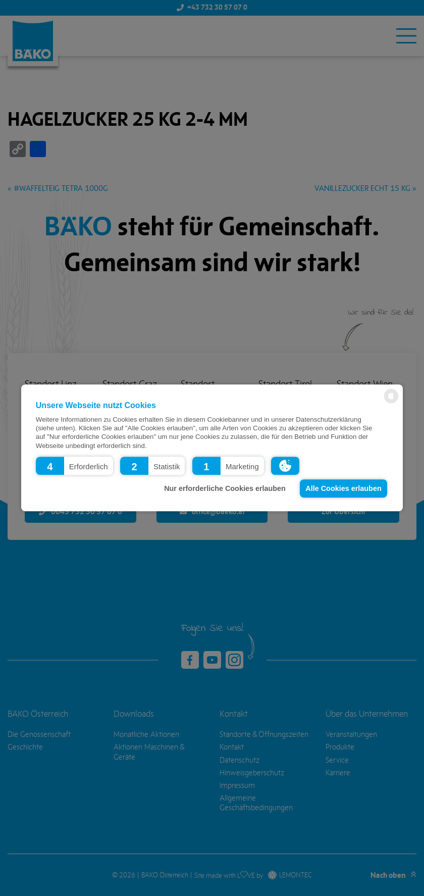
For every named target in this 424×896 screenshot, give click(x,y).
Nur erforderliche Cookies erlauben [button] (225, 488)
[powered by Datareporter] (391, 403)
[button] (74, 466)
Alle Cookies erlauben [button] (343, 488)
